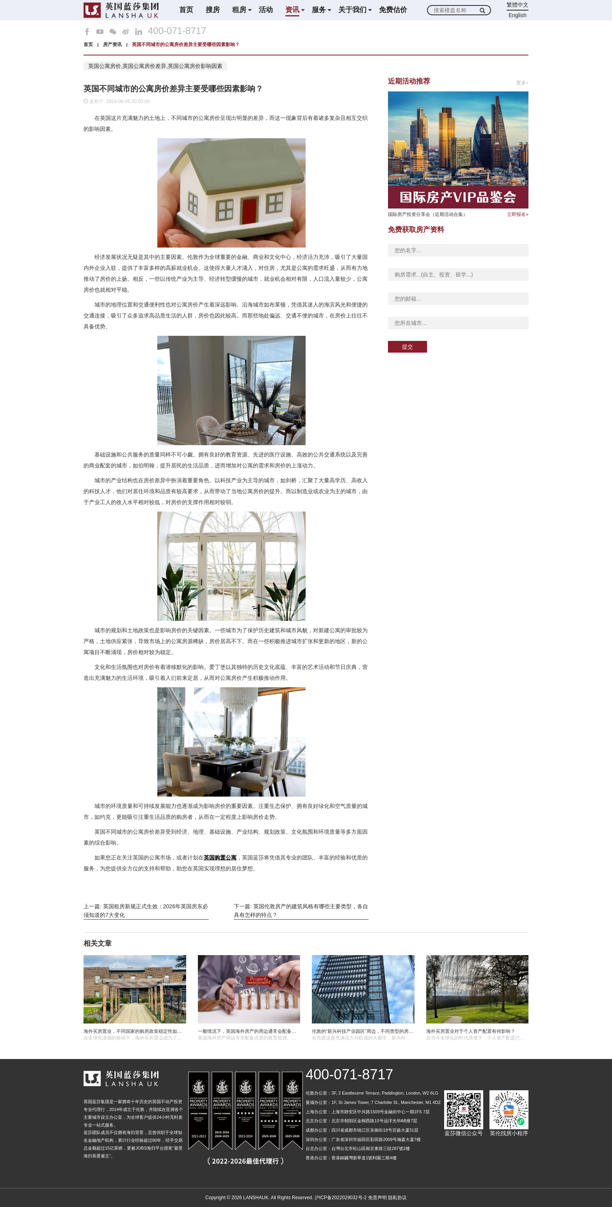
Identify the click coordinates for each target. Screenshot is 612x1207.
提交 (407, 347)
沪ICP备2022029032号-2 (340, 1197)
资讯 (292, 10)
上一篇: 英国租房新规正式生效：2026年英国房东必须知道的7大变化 (146, 910)
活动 (266, 10)
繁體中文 (517, 5)
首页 (186, 10)
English (518, 15)
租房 (239, 10)
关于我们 (352, 10)
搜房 (213, 10)
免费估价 (393, 10)
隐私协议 (397, 1197)
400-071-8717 (177, 31)
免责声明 (377, 1197)
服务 (319, 10)
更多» (522, 83)
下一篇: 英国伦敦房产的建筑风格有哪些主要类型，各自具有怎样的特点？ (301, 910)
